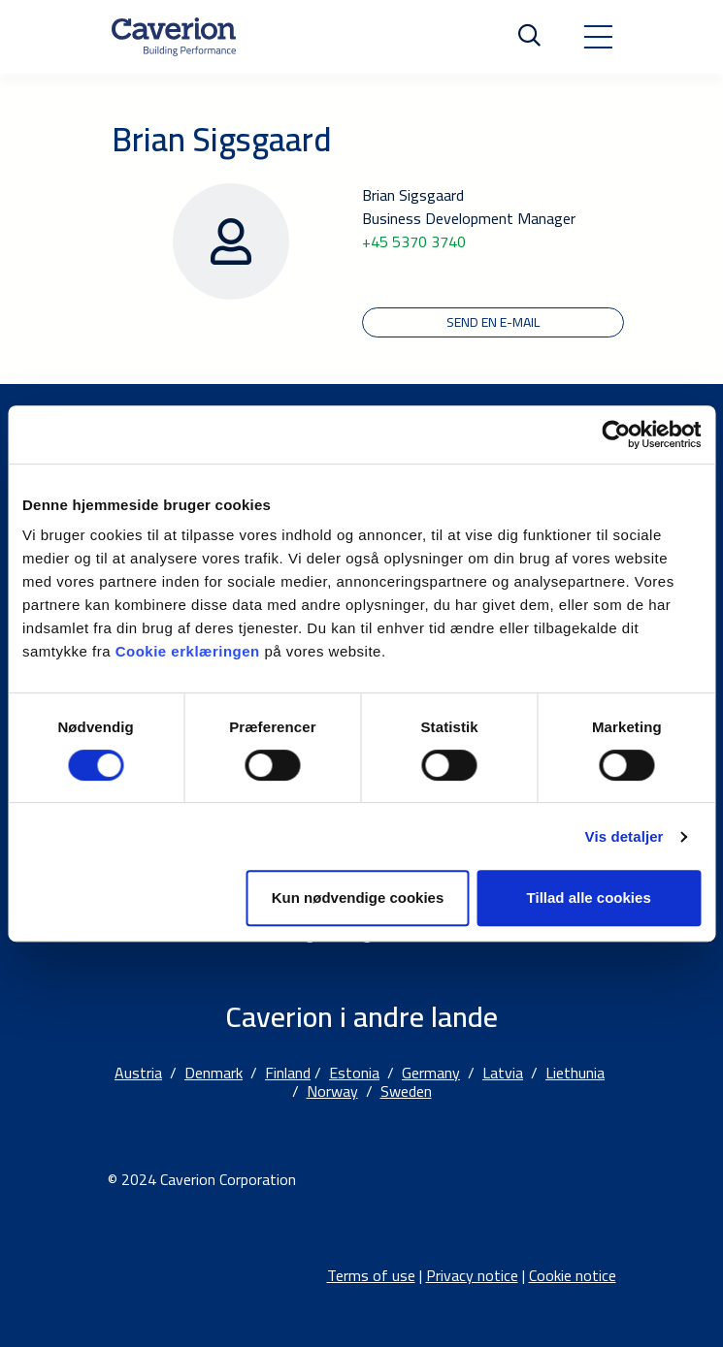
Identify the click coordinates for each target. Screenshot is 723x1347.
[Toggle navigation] (598, 36)
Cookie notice (572, 1275)
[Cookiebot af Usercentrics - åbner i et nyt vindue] (616, 434)
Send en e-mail (493, 322)
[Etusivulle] (174, 37)
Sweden (406, 1091)
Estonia (354, 1072)
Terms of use (371, 1275)
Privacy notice (472, 1275)
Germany (431, 1072)
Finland (288, 1072)
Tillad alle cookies (589, 897)
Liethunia (575, 1072)
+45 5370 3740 (414, 241)
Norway (332, 1091)
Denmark (213, 1072)
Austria (138, 1072)
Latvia (502, 1072)
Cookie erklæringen (190, 651)
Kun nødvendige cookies (358, 897)
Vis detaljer (624, 836)
